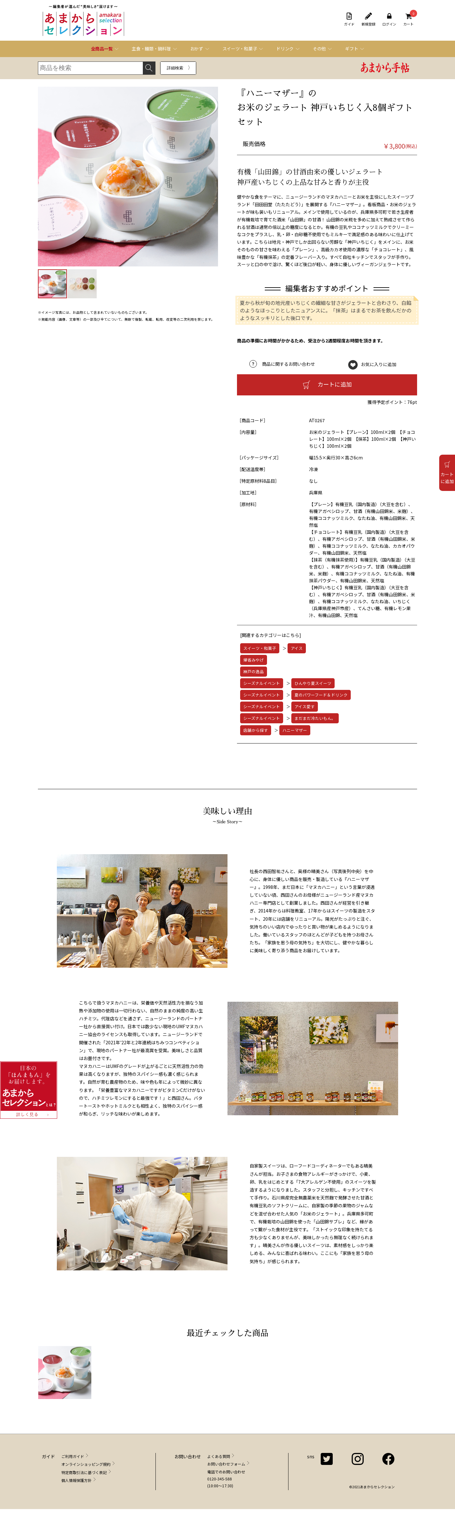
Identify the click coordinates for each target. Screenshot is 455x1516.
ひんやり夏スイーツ (312, 683)
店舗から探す (255, 730)
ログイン (389, 19)
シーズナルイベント (261, 683)
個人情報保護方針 (76, 1480)
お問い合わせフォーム (226, 1463)
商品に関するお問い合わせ (288, 364)
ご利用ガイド (72, 1456)
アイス (297, 648)
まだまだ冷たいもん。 (315, 718)
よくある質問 (218, 1456)
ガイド (349, 19)
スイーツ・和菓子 (259, 648)
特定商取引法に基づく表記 (84, 1472)
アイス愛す (304, 706)
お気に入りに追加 (378, 364)
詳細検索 (175, 68)
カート (408, 19)
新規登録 (368, 19)
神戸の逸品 (253, 671)
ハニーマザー (294, 730)
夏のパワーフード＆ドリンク (321, 695)
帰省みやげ (253, 660)
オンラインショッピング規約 (86, 1464)
